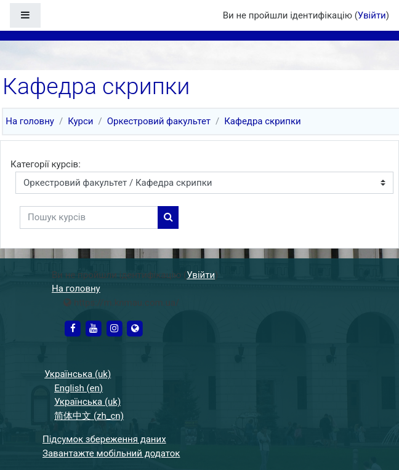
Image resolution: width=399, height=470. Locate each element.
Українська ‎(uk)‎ (77, 374)
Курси (80, 121)
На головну (30, 121)
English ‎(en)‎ (78, 388)
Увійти (372, 15)
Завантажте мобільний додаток (111, 453)
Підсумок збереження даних (104, 439)
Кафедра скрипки (262, 121)
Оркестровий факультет (159, 121)
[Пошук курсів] (89, 217)
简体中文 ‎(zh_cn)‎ (89, 415)
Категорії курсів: (45, 164)
